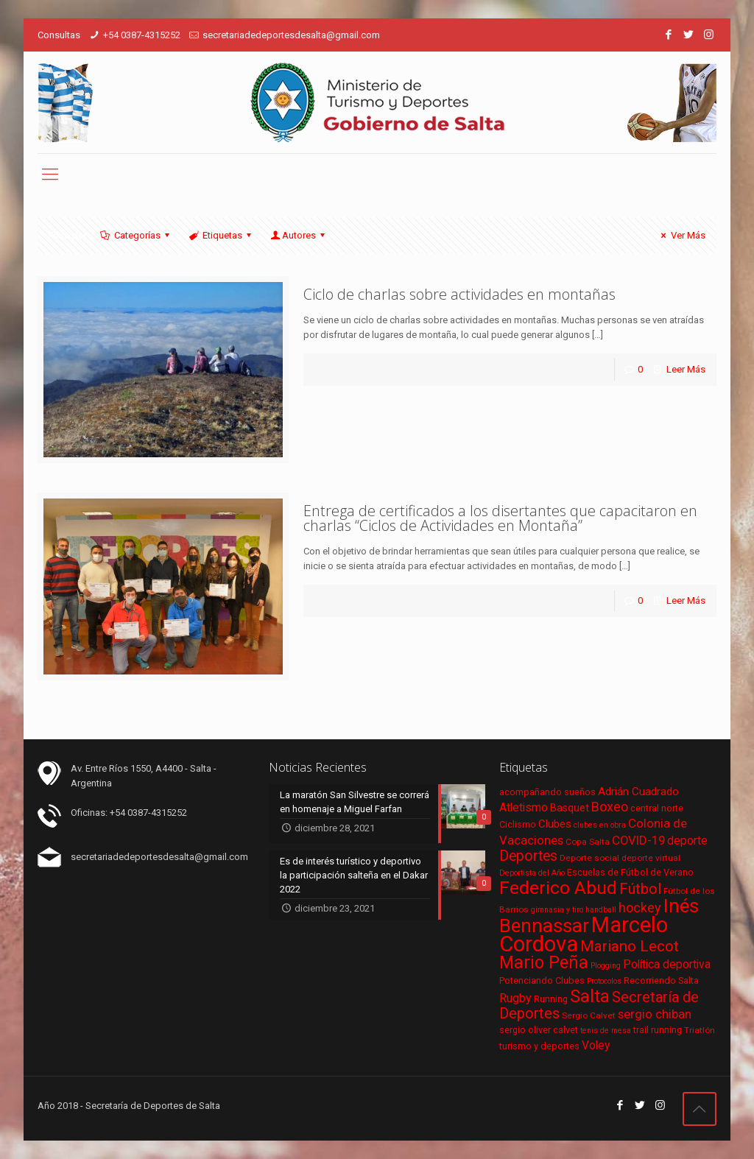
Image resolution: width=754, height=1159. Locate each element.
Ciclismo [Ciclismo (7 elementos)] (517, 824)
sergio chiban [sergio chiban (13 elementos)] (654, 1014)
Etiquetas (221, 235)
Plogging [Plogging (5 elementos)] (606, 965)
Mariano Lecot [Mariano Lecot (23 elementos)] (629, 946)
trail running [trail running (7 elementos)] (657, 1029)
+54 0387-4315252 (141, 34)
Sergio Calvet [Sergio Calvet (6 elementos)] (589, 1015)
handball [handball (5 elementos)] (600, 910)
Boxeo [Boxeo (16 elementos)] (609, 806)
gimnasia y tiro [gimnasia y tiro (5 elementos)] (557, 910)
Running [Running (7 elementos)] (551, 998)
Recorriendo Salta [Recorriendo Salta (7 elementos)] (661, 980)
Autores (299, 235)
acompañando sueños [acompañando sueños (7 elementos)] (547, 791)
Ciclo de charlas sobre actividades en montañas (459, 294)
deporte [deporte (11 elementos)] (687, 841)
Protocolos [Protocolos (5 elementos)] (604, 981)
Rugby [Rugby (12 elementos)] (515, 998)
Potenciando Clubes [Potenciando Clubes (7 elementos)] (542, 980)
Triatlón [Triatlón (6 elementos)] (699, 1030)
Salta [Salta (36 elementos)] (590, 996)
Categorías (135, 235)
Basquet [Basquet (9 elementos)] (569, 808)
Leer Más (685, 369)
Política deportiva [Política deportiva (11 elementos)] (667, 964)
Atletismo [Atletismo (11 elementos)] (523, 807)
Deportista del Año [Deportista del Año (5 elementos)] (532, 873)
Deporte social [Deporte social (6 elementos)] (589, 858)
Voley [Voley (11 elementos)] (596, 1045)
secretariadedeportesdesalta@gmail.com (291, 34)
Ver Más (681, 235)
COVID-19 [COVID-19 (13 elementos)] (638, 840)
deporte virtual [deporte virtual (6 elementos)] (650, 858)
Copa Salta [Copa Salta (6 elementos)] (588, 841)
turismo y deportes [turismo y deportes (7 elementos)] (539, 1045)
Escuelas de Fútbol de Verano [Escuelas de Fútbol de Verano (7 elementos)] (630, 872)
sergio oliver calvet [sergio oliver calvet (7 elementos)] (538, 1029)
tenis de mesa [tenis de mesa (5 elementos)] (605, 1030)
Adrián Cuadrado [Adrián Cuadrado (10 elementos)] (638, 791)
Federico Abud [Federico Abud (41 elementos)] (558, 887)
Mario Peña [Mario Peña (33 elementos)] (543, 963)
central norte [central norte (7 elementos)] (656, 808)
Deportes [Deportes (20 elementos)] (528, 856)
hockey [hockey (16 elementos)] (640, 907)
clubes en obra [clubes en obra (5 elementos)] (600, 825)
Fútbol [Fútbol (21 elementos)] (640, 889)
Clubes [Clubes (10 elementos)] (554, 824)
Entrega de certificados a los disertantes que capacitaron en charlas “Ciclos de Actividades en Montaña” (500, 518)
